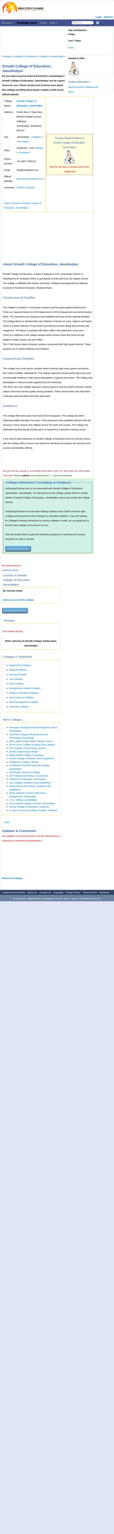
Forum (43, 22)
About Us (32, 892)
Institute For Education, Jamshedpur (27, 779)
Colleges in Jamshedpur (51, 56)
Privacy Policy (73, 892)
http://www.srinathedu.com (30, 178)
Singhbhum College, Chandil (23, 762)
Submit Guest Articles (14, 892)
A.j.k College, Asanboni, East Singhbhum (30, 782)
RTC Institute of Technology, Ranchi (27, 748)
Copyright (58, 892)
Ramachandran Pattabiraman (83, 87)
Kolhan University (26, 187)
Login (99, 17)
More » (53, 22)
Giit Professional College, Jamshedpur (28, 775)
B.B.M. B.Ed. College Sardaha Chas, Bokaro (32, 744)
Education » (8, 22)
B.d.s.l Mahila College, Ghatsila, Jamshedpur (32, 803)
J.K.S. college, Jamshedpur (23, 800)
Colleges (6, 56)
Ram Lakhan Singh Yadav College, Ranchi (31, 741)
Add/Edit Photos (10, 570)
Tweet (7, 822)
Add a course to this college (18, 600)
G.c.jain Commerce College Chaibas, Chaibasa (33, 810)
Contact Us (45, 892)
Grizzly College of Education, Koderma (29, 806)
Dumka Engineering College (23, 751)
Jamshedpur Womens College (24, 772)
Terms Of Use (90, 892)
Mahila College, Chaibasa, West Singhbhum (31, 758)
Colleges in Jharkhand (25, 56)
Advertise (104, 892)
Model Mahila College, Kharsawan (26, 755)
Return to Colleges (12, 878)
